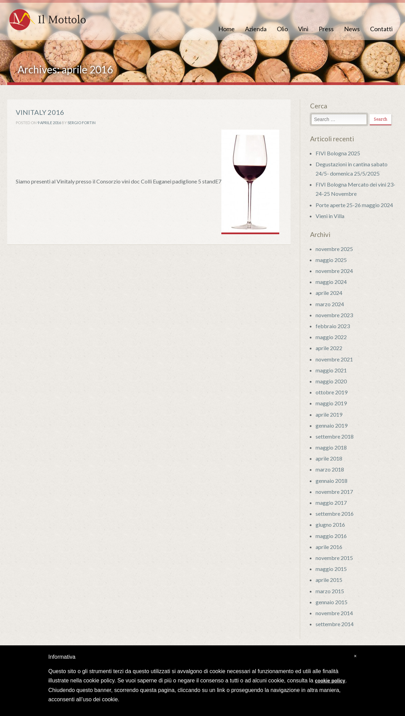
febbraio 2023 (333, 326)
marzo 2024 (330, 304)
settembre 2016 (335, 513)
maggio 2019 (331, 403)
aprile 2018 (329, 458)
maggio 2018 (331, 447)
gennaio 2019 (331, 425)
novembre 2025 (334, 249)
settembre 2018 (335, 436)
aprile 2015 (329, 579)
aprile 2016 (329, 547)
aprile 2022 (329, 348)
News (352, 29)
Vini (303, 29)
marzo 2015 (330, 591)
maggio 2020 (331, 381)
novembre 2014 (334, 613)
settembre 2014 (335, 624)
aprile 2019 (329, 414)
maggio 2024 (331, 281)
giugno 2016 (330, 524)
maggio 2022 (331, 337)
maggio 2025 (331, 259)
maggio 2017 (331, 502)
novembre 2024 (334, 270)
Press (326, 29)
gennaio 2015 (331, 602)
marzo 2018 (330, 469)
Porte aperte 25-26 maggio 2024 (354, 205)
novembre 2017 (334, 491)
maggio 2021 (331, 370)
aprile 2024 (329, 292)
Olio (282, 29)
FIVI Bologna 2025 (338, 153)
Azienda (256, 29)
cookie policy (330, 680)
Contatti (381, 29)
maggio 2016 (331, 536)
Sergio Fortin (82, 122)
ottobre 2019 (331, 392)
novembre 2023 (334, 315)
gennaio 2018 (331, 480)
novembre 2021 (334, 359)
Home (226, 29)
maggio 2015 (331, 568)
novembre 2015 (334, 557)
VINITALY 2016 (40, 112)
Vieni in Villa (330, 216)
